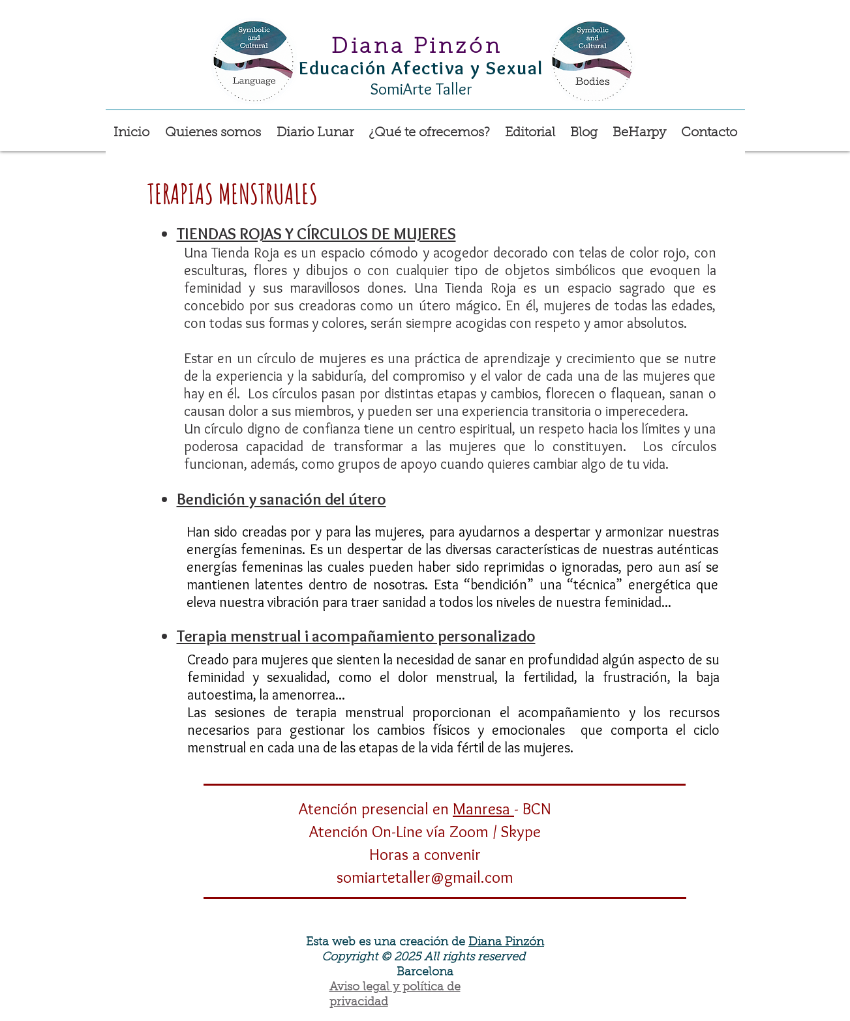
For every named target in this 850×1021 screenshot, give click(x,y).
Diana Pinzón (506, 943)
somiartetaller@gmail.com (425, 877)
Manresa (483, 808)
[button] (429, 127)
